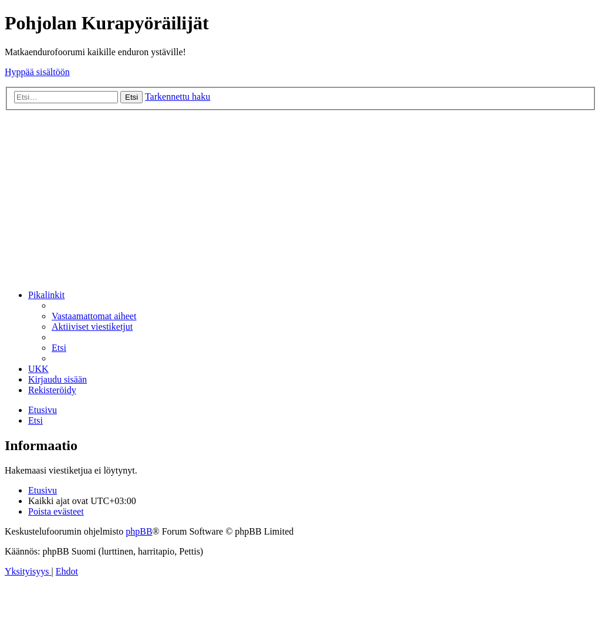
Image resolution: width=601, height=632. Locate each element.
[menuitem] (94, 316)
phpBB (139, 531)
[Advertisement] (300, 198)
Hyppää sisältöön (37, 72)
